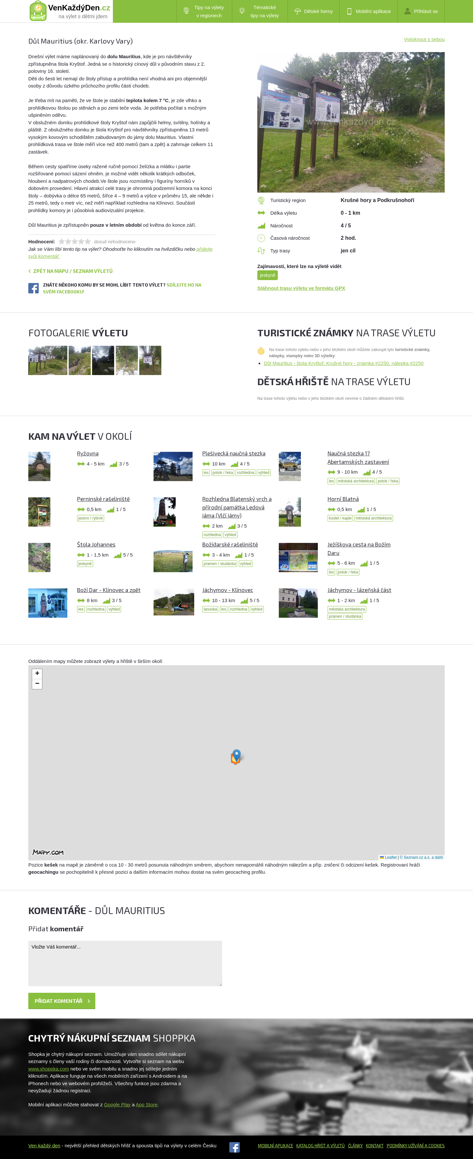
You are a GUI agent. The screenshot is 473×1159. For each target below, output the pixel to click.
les (206, 472)
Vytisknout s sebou (424, 39)
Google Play (117, 1104)
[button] (237, 755)
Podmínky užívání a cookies (416, 1145)
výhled (263, 472)
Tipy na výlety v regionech (203, 11)
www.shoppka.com (48, 1068)
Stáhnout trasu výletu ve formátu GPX (301, 288)
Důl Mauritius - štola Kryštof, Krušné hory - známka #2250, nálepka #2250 (344, 363)
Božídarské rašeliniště (230, 544)
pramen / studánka (220, 563)
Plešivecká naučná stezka (233, 453)
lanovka (210, 609)
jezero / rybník (90, 518)
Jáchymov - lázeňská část (359, 589)
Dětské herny (313, 11)
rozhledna (245, 472)
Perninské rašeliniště (103, 498)
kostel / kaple (340, 518)
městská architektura (356, 481)
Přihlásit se (421, 11)
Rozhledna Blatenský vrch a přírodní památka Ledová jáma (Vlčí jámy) (237, 507)
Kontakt (375, 1145)
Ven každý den (44, 1145)
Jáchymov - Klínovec (227, 589)
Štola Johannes (96, 544)
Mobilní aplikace (368, 11)
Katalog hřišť (311, 1145)
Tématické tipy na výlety (259, 11)
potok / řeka (223, 472)
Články (355, 1145)
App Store (146, 1104)
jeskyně (267, 275)
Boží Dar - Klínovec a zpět (109, 589)
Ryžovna (88, 453)
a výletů (335, 1145)
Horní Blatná (343, 498)
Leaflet (388, 857)
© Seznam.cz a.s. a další (421, 857)
